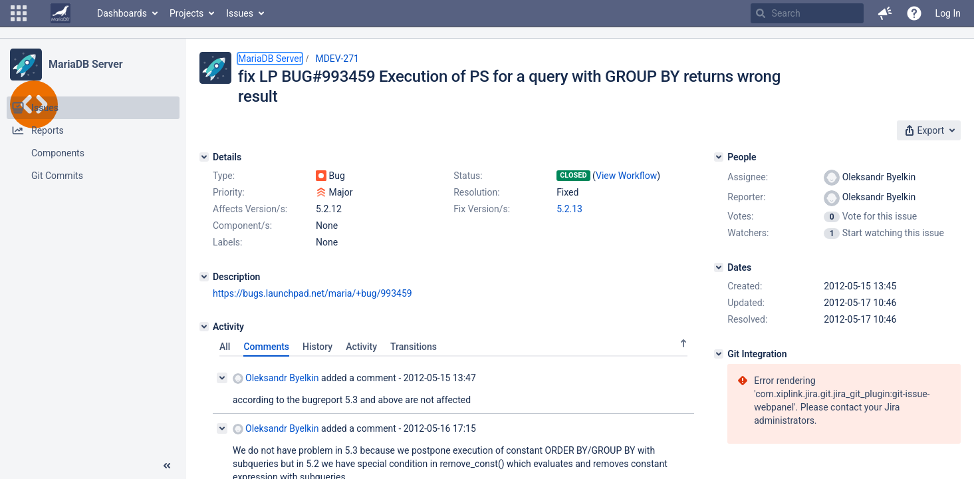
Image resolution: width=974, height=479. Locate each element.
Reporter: (746, 197)
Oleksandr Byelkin (276, 378)
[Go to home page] (60, 13)
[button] (19, 13)
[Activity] (204, 326)
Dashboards (122, 13)
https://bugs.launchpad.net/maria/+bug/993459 (312, 293)
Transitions (413, 346)
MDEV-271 (337, 58)
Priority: (229, 192)
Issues (239, 13)
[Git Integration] (718, 354)
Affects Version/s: (250, 209)
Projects (186, 13)
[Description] (204, 276)
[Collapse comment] (222, 378)
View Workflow (626, 175)
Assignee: (747, 177)
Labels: (227, 242)
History (317, 346)
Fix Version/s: (481, 209)
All (224, 346)
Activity (361, 346)
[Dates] (718, 267)
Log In (948, 13)
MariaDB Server (85, 64)
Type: (224, 175)
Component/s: (242, 225)
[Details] (204, 157)
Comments (266, 346)
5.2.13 (569, 209)
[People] (718, 157)
